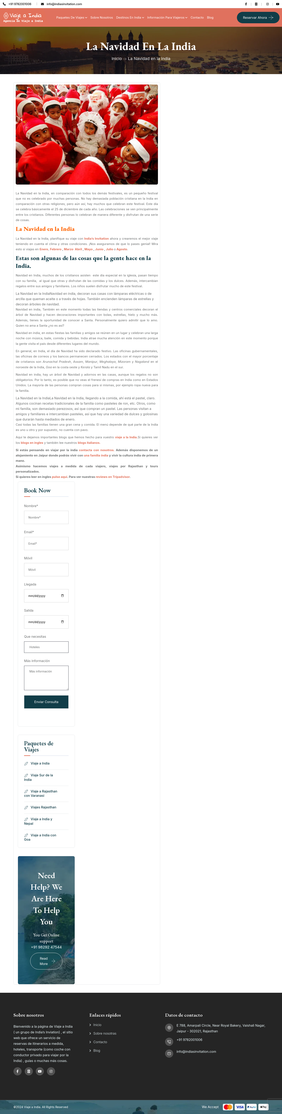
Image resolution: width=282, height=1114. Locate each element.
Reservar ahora (255, 18)
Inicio (117, 58)
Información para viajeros (165, 17)
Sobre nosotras (105, 1033)
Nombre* (31, 506)
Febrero (55, 249)
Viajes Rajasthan (40, 807)
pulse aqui (59, 477)
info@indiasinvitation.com (196, 1051)
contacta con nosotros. (96, 450)
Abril (78, 249)
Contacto (197, 17)
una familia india (96, 455)
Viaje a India (37, 763)
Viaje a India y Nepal (38, 821)
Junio (99, 249)
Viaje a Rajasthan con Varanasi (40, 793)
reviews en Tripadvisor (113, 477)
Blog (210, 17)
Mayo (88, 249)
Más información (37, 661)
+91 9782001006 (189, 1040)
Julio (109, 249)
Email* (29, 532)
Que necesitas (35, 636)
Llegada (30, 584)
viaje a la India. (126, 437)
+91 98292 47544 (46, 947)
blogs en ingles (32, 443)
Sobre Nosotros (101, 17)
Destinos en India (128, 17)
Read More (44, 961)
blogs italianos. (89, 443)
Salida (28, 610)
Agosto (122, 249)
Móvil (28, 558)
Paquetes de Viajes (70, 17)
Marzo (68, 249)
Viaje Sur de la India (38, 777)
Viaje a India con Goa (40, 837)
